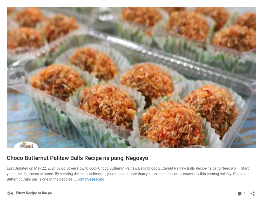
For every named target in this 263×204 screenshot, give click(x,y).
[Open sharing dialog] (252, 192)
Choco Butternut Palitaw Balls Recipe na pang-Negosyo (77, 158)
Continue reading (90, 179)
